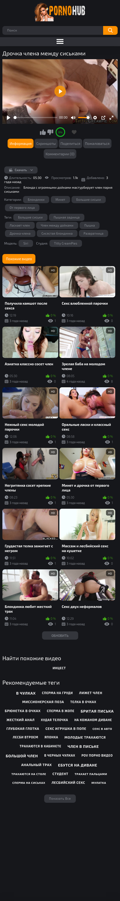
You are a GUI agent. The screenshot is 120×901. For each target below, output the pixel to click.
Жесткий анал (21, 720)
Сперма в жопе (60, 711)
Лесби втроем (25, 737)
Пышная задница (67, 217)
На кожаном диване (93, 720)
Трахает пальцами (91, 774)
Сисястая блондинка (57, 233)
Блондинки (36, 199)
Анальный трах (36, 765)
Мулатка (98, 782)
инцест (59, 668)
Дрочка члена (20, 233)
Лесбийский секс (68, 783)
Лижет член (90, 693)
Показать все (60, 798)
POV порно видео (97, 755)
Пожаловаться (97, 143)
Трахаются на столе (28, 774)
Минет (60, 199)
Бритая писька (97, 711)
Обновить (60, 635)
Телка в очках (83, 702)
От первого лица (22, 208)
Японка (51, 737)
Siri (25, 243)
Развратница (93, 233)
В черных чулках (59, 755)
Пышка (89, 225)
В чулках (26, 693)
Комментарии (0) (60, 154)
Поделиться (70, 143)
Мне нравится (43, 132)
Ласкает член (20, 225)
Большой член (22, 756)
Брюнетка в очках (23, 711)
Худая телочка (54, 720)
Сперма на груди (57, 693)
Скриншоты (46, 143)
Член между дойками (57, 225)
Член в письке (83, 746)
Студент (60, 774)
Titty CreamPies (65, 243)
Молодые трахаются (85, 737)
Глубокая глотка (22, 729)
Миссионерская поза (43, 702)
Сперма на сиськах (28, 782)
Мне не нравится (50, 132)
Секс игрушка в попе (65, 729)
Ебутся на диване (77, 765)
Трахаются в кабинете (40, 746)
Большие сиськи (88, 199)
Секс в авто (102, 728)
